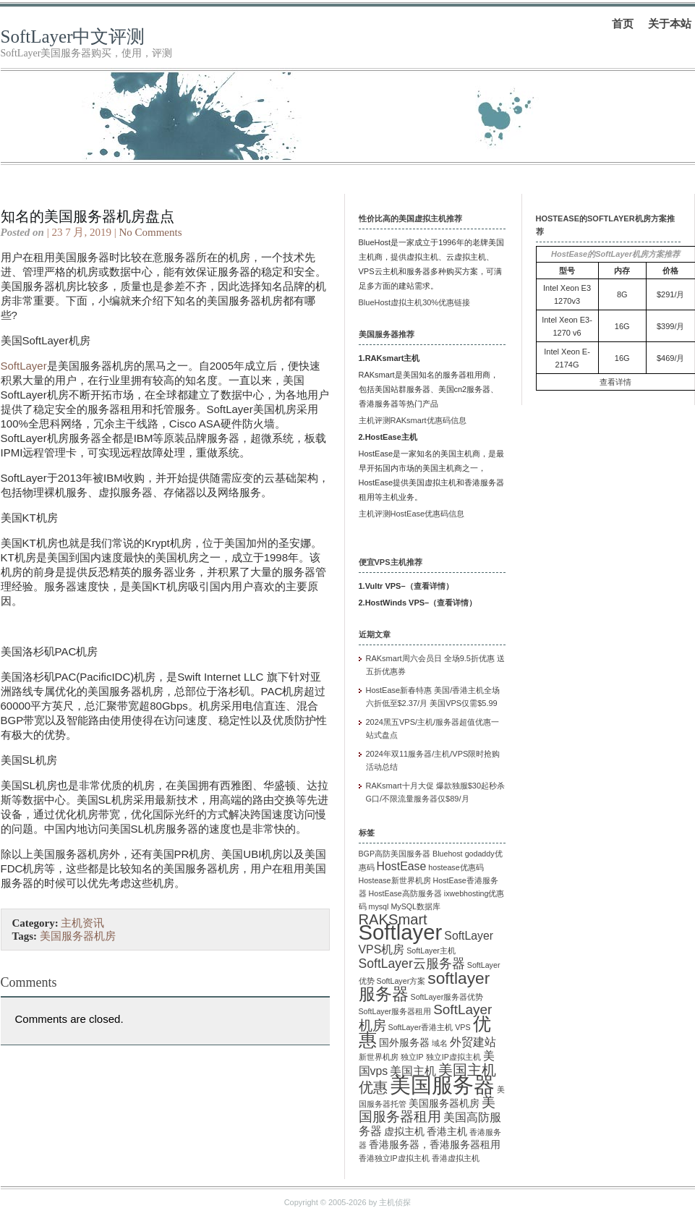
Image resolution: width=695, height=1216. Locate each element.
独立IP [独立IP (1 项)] (412, 1057)
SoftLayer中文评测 (73, 36)
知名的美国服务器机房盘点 (87, 216)
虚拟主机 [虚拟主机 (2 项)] (404, 1131)
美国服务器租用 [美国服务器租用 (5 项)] (427, 1109)
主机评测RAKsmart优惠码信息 (412, 420)
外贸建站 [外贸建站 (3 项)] (473, 1042)
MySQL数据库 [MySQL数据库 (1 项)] (415, 906)
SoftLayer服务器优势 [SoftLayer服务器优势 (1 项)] (447, 996)
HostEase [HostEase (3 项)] (402, 866)
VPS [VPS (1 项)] (462, 1027)
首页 (623, 23)
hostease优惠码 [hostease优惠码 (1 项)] (455, 867)
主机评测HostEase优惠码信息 (412, 513)
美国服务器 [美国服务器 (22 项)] (442, 1085)
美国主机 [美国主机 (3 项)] (413, 1071)
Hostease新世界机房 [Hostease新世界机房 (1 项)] (395, 880)
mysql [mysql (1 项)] (379, 906)
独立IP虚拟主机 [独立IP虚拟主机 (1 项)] (453, 1057)
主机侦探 (395, 1202)
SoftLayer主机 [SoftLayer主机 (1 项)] (431, 950)
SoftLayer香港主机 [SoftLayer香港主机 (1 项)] (420, 1027)
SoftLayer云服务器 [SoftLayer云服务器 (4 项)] (412, 963)
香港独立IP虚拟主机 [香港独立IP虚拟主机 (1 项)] (394, 1158)
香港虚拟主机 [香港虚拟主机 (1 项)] (455, 1158)
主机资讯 (82, 923)
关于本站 (669, 23)
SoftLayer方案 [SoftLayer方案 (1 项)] (401, 981)
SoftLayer (24, 366)
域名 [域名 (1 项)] (440, 1043)
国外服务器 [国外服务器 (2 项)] (404, 1042)
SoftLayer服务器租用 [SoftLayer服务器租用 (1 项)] (395, 1011)
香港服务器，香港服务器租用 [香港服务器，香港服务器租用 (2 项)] (434, 1144)
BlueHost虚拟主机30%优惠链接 (415, 302)
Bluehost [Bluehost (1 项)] (447, 853)
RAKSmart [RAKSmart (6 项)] (393, 919)
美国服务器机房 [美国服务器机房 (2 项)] (444, 1103)
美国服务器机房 (78, 936)
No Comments (150, 232)
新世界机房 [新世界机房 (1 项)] (378, 1057)
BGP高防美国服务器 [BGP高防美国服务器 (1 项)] (395, 853)
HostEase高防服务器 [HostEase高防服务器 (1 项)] (405, 893)
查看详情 (429, 586)
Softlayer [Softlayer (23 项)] (401, 932)
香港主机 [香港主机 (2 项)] (447, 1131)
